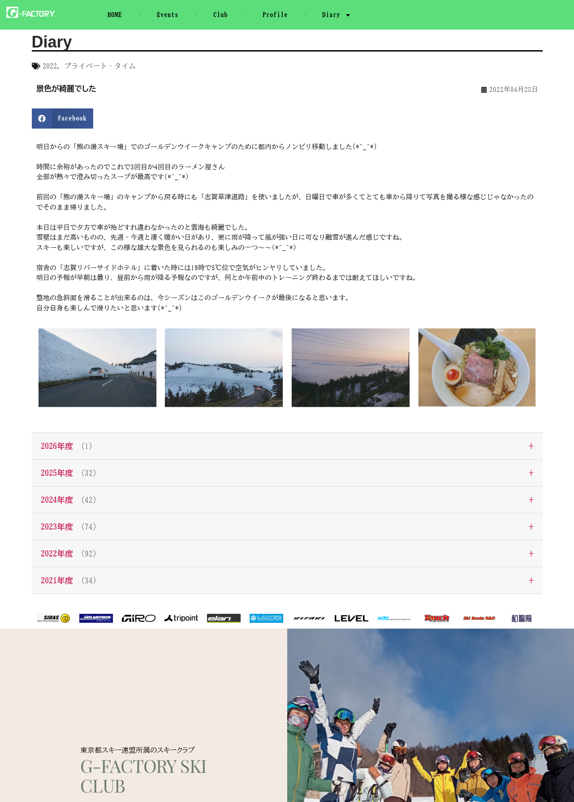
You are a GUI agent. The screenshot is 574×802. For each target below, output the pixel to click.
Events (167, 14)
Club (220, 14)
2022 (50, 65)
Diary (336, 15)
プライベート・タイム (100, 65)
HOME (115, 14)
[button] (63, 118)
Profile (275, 14)
